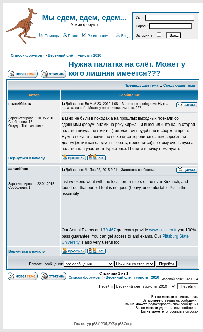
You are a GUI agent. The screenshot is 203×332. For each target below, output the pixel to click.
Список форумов (26, 55)
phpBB (93, 324)
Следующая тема (179, 85)
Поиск (70, 36)
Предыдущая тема (141, 85)
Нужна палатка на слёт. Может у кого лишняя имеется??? (126, 68)
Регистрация (95, 36)
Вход (122, 36)
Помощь (49, 36)
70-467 (109, 230)
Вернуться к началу (26, 158)
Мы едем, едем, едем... (84, 17)
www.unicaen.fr (163, 230)
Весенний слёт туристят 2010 (75, 55)
